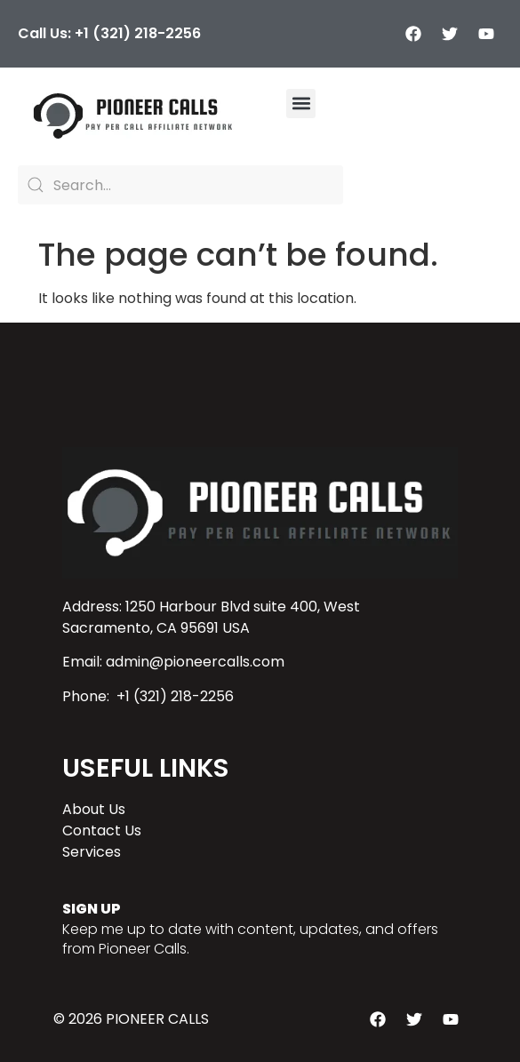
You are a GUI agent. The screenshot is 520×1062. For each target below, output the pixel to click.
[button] (301, 103)
